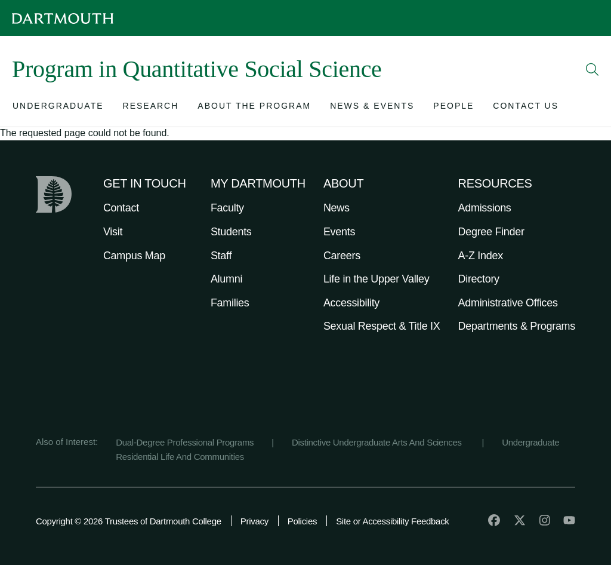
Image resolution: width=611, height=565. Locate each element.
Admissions (484, 208)
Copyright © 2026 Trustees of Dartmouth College (128, 521)
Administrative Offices (508, 303)
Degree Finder (491, 232)
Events (339, 232)
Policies (302, 521)
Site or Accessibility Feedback (392, 521)
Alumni (226, 279)
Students (231, 232)
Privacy (254, 521)
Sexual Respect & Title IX (381, 326)
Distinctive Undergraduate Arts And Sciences (378, 442)
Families (230, 303)
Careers (341, 256)
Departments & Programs (516, 326)
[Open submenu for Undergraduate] (58, 108)
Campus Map (134, 256)
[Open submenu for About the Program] (254, 108)
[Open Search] (592, 69)
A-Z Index (480, 256)
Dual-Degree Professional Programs (185, 442)
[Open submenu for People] (453, 108)
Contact (121, 208)
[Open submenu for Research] (151, 108)
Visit (112, 232)
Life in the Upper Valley (376, 279)
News (336, 208)
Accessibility (351, 303)
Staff (221, 256)
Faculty (227, 208)
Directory (478, 279)
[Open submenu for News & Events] (372, 108)
